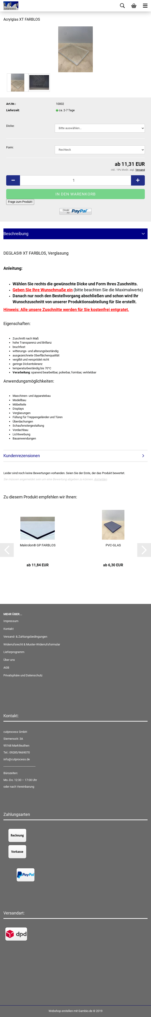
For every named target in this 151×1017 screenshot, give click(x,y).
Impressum (10, 621)
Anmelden (100, 479)
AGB (6, 667)
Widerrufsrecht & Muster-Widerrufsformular (31, 644)
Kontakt (8, 629)
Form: (10, 147)
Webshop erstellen (61, 1011)
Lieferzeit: (13, 110)
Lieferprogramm (13, 652)
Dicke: (10, 126)
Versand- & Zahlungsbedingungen (25, 636)
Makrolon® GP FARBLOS (37, 545)
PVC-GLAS (113, 545)
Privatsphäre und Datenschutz (22, 675)
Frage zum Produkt (20, 201)
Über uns (9, 659)
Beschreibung (15, 233)
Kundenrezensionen (21, 455)
